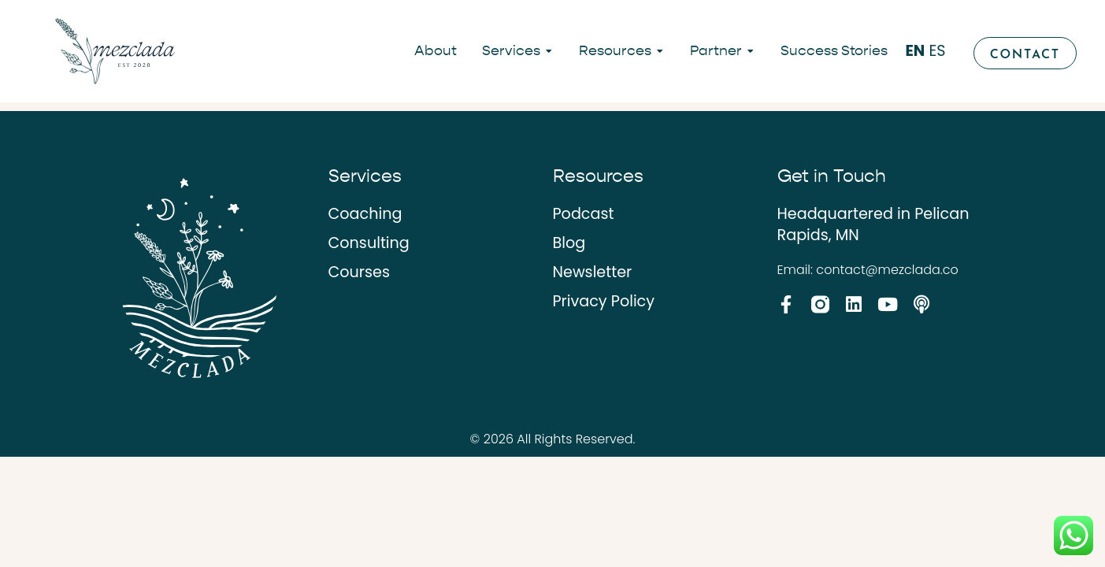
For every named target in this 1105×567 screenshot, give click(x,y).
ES (937, 50)
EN (915, 50)
